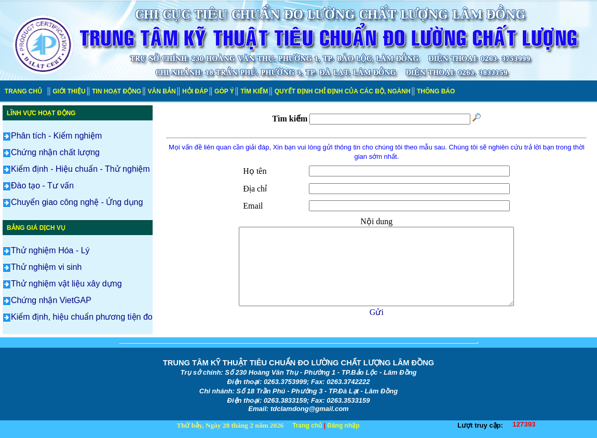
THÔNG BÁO (436, 91)
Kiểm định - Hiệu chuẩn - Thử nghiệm (76, 169)
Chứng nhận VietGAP (47, 300)
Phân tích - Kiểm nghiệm (52, 135)
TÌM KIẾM (254, 91)
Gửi (377, 312)
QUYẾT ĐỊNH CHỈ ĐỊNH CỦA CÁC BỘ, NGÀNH (343, 91)
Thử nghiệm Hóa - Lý (46, 250)
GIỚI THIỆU (68, 91)
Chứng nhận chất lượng (51, 152)
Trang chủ (307, 425)
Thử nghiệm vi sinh (42, 267)
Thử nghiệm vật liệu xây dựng (62, 283)
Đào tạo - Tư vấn (38, 185)
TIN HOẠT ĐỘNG (116, 91)
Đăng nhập (343, 425)
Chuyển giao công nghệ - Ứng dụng (73, 202)
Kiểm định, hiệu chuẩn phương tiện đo (78, 316)
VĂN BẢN (162, 91)
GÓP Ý (224, 91)
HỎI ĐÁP (195, 91)
